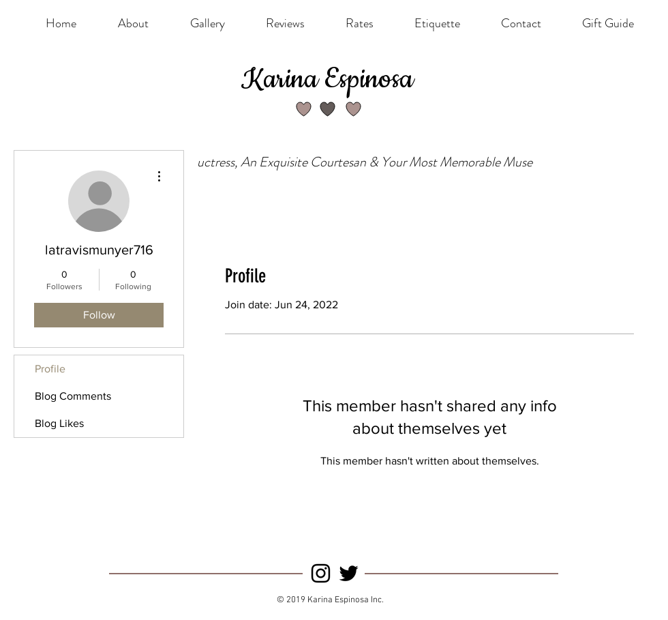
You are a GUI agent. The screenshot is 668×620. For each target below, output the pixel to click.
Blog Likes (59, 423)
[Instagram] (320, 573)
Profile (50, 368)
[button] (359, 23)
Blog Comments (73, 396)
